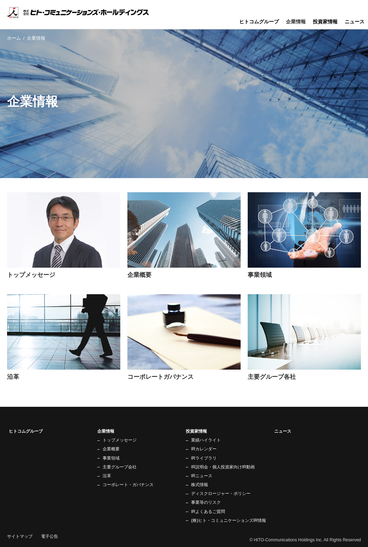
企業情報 (296, 21)
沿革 (107, 475)
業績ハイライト (206, 440)
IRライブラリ (204, 458)
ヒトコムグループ (259, 21)
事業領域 (111, 458)
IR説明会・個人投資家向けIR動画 (223, 467)
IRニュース (201, 475)
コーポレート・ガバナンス (128, 484)
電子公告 (49, 536)
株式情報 (199, 484)
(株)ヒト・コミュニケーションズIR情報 (228, 520)
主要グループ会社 (120, 467)
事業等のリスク (206, 502)
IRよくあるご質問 (208, 511)
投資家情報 (325, 21)
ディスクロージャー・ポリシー (221, 493)
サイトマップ (20, 536)
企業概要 (111, 448)
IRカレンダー (204, 448)
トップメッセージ (120, 440)
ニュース (354, 21)
